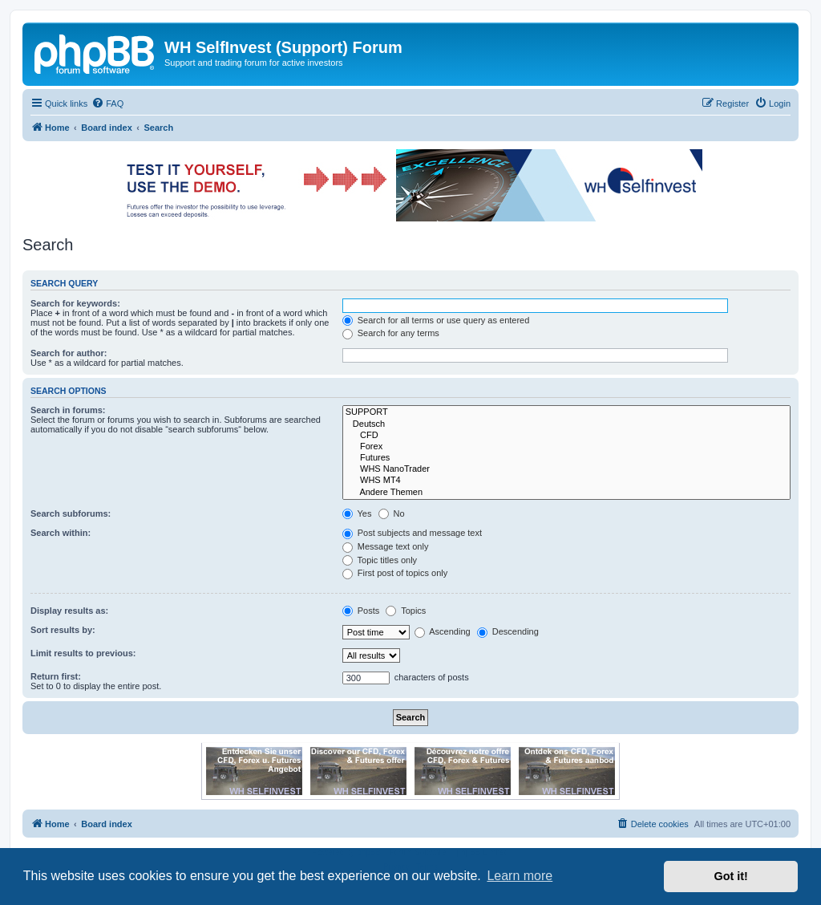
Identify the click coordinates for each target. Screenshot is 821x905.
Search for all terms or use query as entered (436, 320)
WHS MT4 (566, 480)
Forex (566, 446)
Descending (508, 631)
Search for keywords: (75, 303)
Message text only (385, 546)
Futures (566, 458)
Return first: (55, 676)
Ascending (443, 631)
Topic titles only (379, 560)
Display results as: (69, 610)
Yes (357, 513)
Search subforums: (70, 513)
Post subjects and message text (412, 533)
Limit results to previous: (82, 653)
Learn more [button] (519, 876)
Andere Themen (566, 492)
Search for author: (68, 353)
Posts (361, 610)
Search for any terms (390, 333)
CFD (566, 435)
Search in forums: (68, 410)
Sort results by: (62, 630)
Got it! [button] (731, 876)
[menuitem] (107, 103)
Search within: (60, 533)
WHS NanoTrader (566, 469)
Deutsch (566, 424)
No (391, 513)
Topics (406, 610)
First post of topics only (395, 573)
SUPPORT (566, 412)
